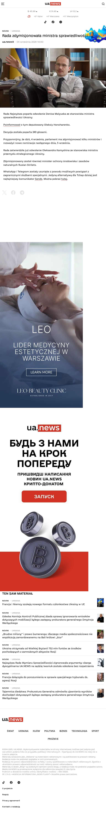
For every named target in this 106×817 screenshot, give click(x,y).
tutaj (64, 179)
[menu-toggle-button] (2, 4)
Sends (38, 179)
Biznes (63, 731)
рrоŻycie (53, 739)
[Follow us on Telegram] (60, 22)
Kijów (36, 731)
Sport (95, 731)
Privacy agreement (11, 801)
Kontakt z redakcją (11, 807)
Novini (5, 31)
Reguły (5, 794)
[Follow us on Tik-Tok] (45, 22)
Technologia (79, 731)
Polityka (49, 731)
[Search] (103, 4)
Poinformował (11, 124)
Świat (10, 731)
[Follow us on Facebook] (53, 22)
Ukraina (16, 31)
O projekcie (7, 788)
